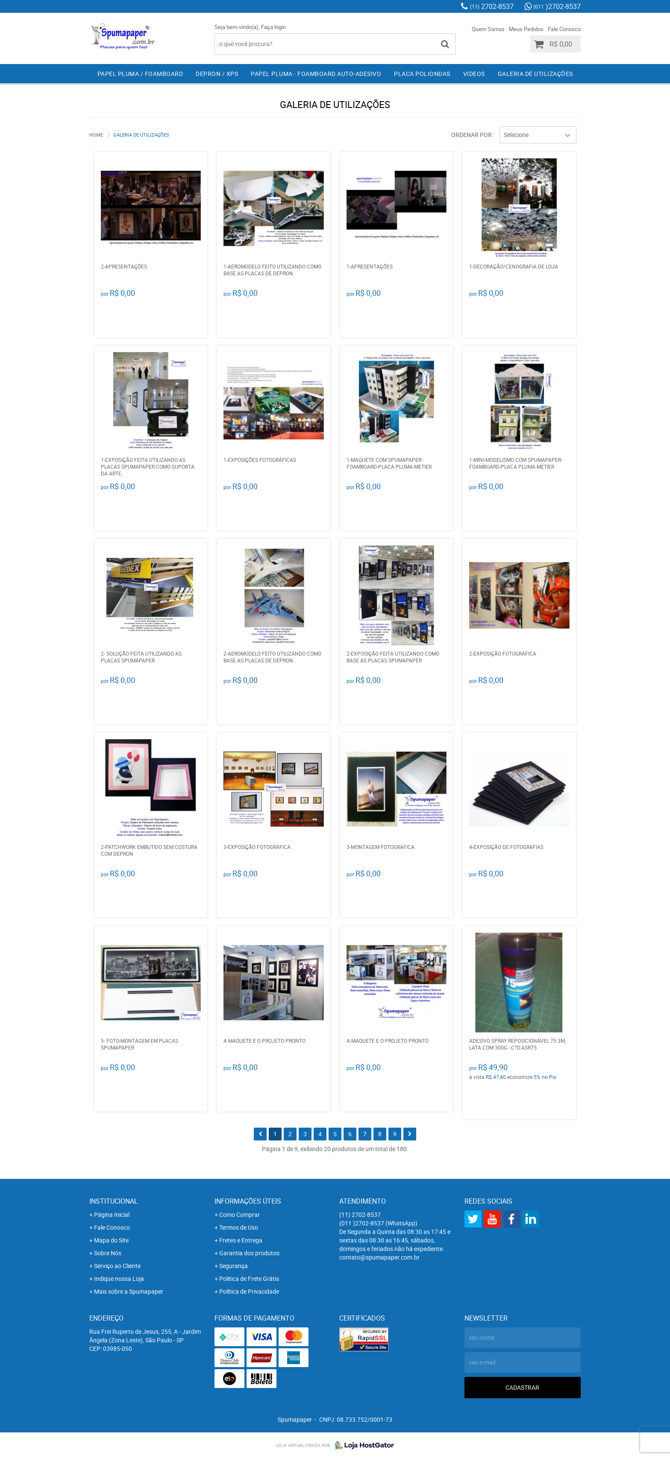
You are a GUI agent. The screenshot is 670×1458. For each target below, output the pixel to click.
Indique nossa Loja (119, 1278)
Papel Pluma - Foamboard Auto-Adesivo (316, 74)
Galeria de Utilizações (535, 74)
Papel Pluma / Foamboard (140, 74)
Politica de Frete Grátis (249, 1278)
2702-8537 (492, 6)
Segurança (233, 1266)
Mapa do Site (111, 1240)
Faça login (273, 27)
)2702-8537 (557, 6)
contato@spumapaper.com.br (379, 1257)
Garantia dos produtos (249, 1253)
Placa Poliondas (422, 74)
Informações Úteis (248, 1201)
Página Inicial (111, 1214)
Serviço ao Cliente (117, 1266)
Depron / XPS (217, 74)
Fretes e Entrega (240, 1240)
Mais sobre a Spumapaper (128, 1291)
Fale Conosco (564, 29)
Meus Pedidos (526, 29)
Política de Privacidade (249, 1291)
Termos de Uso (238, 1227)
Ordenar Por (471, 135)
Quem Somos (488, 29)
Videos (474, 74)
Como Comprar (239, 1214)
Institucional (113, 1201)
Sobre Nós (107, 1253)
